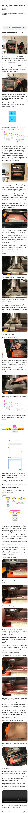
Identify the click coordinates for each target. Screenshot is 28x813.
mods (19, 65)
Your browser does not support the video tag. (14, 23)
